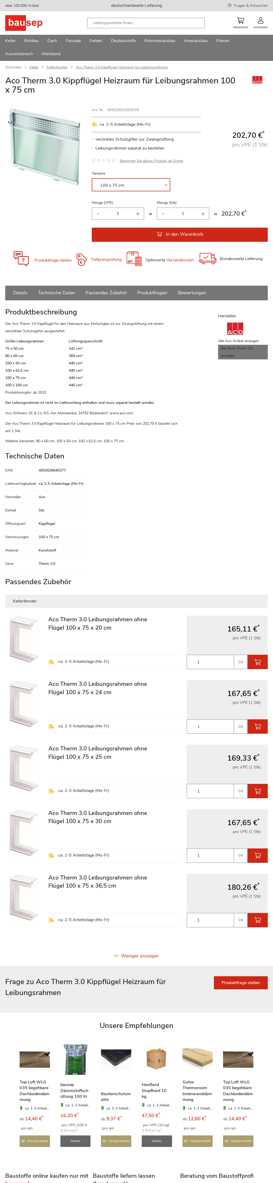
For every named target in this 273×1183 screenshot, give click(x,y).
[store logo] (32, 23)
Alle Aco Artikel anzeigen (238, 340)
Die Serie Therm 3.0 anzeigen (237, 352)
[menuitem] (10, 41)
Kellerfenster (57, 67)
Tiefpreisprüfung (106, 259)
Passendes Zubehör (106, 293)
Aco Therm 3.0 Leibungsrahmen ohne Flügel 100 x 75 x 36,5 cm (97, 882)
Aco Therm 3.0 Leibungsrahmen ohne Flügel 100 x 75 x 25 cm (97, 753)
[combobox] (146, 23)
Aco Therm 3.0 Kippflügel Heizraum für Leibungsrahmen (122, 67)
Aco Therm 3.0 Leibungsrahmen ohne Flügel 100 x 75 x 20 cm (97, 623)
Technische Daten (56, 293)
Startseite (13, 67)
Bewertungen (192, 293)
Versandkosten (180, 260)
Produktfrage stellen (53, 260)
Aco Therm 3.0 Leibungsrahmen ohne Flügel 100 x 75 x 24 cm (97, 688)
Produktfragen (152, 293)
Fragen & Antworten (251, 5)
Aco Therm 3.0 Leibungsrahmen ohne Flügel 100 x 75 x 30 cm (97, 817)
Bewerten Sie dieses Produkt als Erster (151, 160)
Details (20, 293)
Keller (34, 67)
